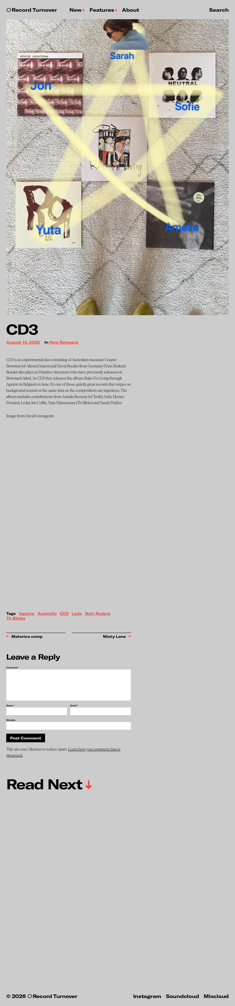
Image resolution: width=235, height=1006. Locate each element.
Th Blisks (15, 618)
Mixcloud (216, 996)
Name (10, 706)
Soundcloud (182, 996)
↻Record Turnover (31, 10)
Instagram (147, 996)
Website (10, 720)
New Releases (63, 342)
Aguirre (26, 614)
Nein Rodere (97, 614)
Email (74, 706)
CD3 (64, 614)
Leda (77, 614)
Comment (12, 668)
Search (219, 10)
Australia (47, 614)
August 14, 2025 (23, 342)
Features (102, 10)
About (130, 10)
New (75, 10)
